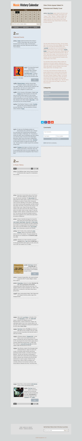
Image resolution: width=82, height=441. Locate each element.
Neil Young (30, 264)
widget (30, 427)
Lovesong (26, 397)
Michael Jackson (21, 83)
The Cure (30, 388)
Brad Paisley (22, 222)
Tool (26, 241)
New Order (32, 99)
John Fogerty (16, 222)
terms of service (28, 428)
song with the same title (26, 343)
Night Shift (33, 318)
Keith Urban (35, 222)
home (21, 427)
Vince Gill (28, 222)
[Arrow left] (13, 10)
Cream (18, 40)
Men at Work (31, 198)
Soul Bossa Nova (28, 73)
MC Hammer (34, 384)
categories (16, 27)
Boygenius (22, 318)
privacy (21, 428)
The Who (35, 104)
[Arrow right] (39, 10)
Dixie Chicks (50, 13)
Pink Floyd (19, 329)
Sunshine (35, 139)
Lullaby (33, 397)
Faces (23, 108)
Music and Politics (48, 99)
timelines (35, 27)
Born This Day (26, 27)
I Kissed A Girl (30, 336)
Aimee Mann (20, 283)
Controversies (47, 92)
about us (25, 427)
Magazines (46, 95)
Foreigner (19, 147)
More (35, 79)
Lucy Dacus (25, 317)
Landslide (46, 48)
